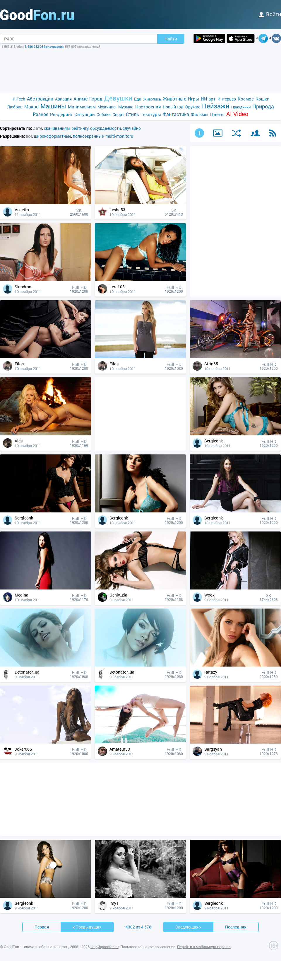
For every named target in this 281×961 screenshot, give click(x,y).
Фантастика (176, 114)
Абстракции (40, 99)
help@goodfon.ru (104, 946)
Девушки (118, 98)
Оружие (192, 107)
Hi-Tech (18, 99)
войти (270, 14)
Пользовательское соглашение (147, 946)
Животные (174, 99)
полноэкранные (88, 136)
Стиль (132, 114)
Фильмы (199, 114)
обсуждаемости (105, 128)
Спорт (118, 114)
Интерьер (226, 99)
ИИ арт (208, 99)
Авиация (63, 99)
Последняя (235, 927)
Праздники (241, 107)
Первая (42, 927)
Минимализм (82, 107)
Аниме (80, 99)
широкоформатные (52, 136)
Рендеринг (61, 114)
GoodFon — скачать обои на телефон (36, 946)
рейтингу (79, 128)
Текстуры (151, 114)
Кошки (263, 99)
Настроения (148, 107)
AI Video (237, 113)
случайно (132, 128)
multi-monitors (119, 136)
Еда (137, 99)
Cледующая (188, 927)
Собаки (104, 114)
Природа (263, 106)
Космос (246, 99)
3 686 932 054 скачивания (44, 46)
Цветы (217, 114)
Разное (40, 114)
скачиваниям (57, 128)
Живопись (152, 99)
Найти (171, 38)
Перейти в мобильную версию (204, 946)
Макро (31, 106)
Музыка (125, 107)
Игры (193, 99)
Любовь (15, 107)
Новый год (173, 107)
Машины (53, 106)
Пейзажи (215, 106)
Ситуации (84, 114)
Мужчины (106, 107)
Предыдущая (87, 927)
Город (95, 99)
